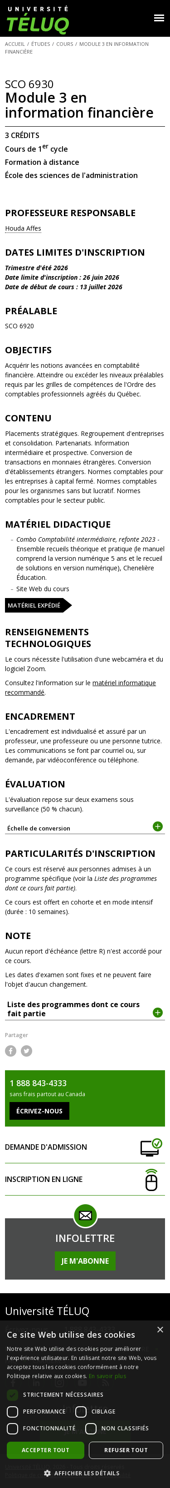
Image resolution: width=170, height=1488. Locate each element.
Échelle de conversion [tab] (85, 827)
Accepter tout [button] (45, 1450)
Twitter (26, 1051)
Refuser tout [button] (126, 1450)
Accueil (15, 43)
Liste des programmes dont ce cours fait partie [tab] (85, 1008)
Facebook (10, 1051)
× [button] (159, 1330)
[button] (85, 1473)
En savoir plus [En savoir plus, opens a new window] (107, 1376)
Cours (64, 43)
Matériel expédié (34, 605)
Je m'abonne (85, 1261)
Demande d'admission (85, 1147)
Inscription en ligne (85, 1179)
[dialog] (85, 1404)
